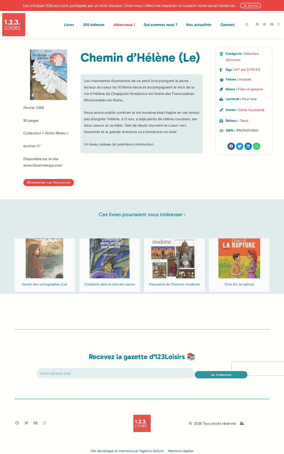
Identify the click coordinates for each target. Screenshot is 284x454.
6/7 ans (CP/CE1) (247, 70)
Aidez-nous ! (124, 24)
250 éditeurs (94, 24)
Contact (228, 24)
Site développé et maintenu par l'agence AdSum (127, 451)
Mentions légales (180, 451)
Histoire (245, 79)
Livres (69, 24)
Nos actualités (198, 24)
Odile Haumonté (251, 110)
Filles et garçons (250, 89)
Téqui (244, 121)
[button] (247, 25)
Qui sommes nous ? (160, 24)
